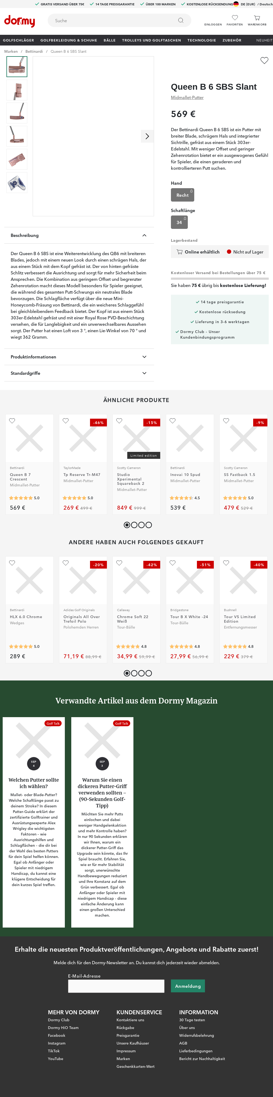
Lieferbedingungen (195, 1050)
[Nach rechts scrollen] (147, 136)
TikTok (54, 1050)
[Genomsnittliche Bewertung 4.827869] (235, 646)
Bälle (110, 39)
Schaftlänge (183, 200)
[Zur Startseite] (19, 21)
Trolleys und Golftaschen (151, 39)
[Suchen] (180, 20)
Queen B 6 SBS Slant (68, 51)
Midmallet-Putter (187, 87)
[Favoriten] (234, 20)
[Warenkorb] (257, 20)
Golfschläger (18, 39)
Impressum (126, 1050)
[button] (213, 18)
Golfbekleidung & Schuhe (68, 39)
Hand (176, 172)
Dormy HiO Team (63, 1027)
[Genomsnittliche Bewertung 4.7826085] (181, 646)
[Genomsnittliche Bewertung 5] (21, 498)
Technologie (202, 39)
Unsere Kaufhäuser (133, 1043)
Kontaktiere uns (130, 1019)
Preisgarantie (128, 1035)
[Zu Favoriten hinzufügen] (264, 60)
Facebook (56, 1035)
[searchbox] (107, 20)
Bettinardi (34, 51)
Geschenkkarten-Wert (136, 1066)
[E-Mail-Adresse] (116, 986)
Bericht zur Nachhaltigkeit (202, 1058)
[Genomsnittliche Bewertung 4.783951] (128, 646)
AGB (183, 1043)
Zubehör (232, 39)
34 (182, 210)
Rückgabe (125, 1027)
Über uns (187, 1027)
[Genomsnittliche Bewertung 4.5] (181, 498)
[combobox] (119, 20)
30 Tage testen (192, 1019)
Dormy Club (58, 1019)
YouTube (55, 1058)
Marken (11, 51)
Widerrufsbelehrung (196, 1035)
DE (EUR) (253, 4)
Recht (185, 183)
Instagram (57, 1043)
